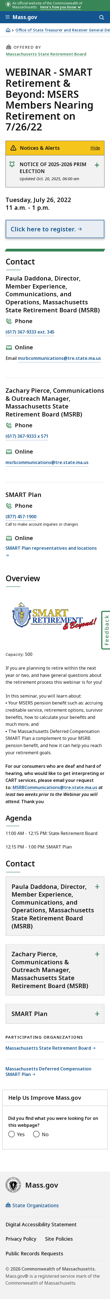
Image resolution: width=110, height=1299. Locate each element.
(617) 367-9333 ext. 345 (30, 332)
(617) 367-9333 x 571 (27, 436)
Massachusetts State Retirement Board (46, 54)
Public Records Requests (34, 1253)
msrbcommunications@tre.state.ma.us (59, 358)
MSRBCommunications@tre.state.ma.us (55, 787)
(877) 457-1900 (21, 517)
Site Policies (59, 1238)
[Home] (8, 30)
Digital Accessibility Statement (41, 1224)
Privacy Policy (21, 1238)
